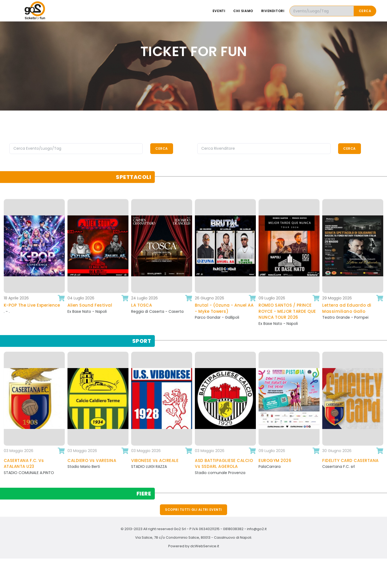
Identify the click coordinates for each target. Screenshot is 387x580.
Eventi (219, 11)
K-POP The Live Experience (32, 305)
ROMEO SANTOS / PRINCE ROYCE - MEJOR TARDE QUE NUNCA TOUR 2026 (287, 311)
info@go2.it (257, 528)
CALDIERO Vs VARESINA (91, 460)
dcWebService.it (204, 546)
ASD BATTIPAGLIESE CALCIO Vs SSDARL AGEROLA (224, 463)
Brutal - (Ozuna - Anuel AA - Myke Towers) (224, 308)
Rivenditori (273, 11)
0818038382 (233, 528)
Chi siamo (243, 11)
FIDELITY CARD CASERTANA (350, 460)
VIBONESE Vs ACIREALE (154, 460)
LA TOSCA (141, 305)
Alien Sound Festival (89, 305)
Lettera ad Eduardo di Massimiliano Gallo (346, 308)
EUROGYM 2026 (275, 460)
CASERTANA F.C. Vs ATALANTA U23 (24, 463)
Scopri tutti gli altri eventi (193, 509)
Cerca (365, 11)
